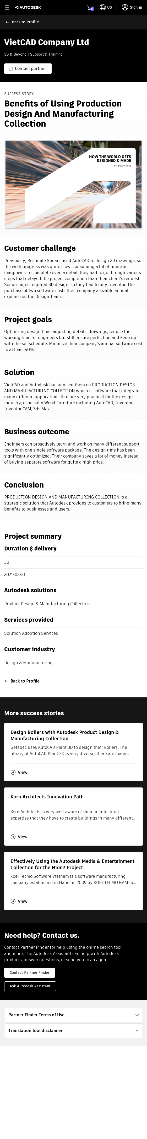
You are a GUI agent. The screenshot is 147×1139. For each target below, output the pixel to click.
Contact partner (27, 69)
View (19, 772)
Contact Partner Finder (30, 972)
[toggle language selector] (106, 7)
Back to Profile (22, 681)
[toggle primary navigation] (10, 7)
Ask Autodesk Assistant (30, 986)
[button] (73, 1015)
